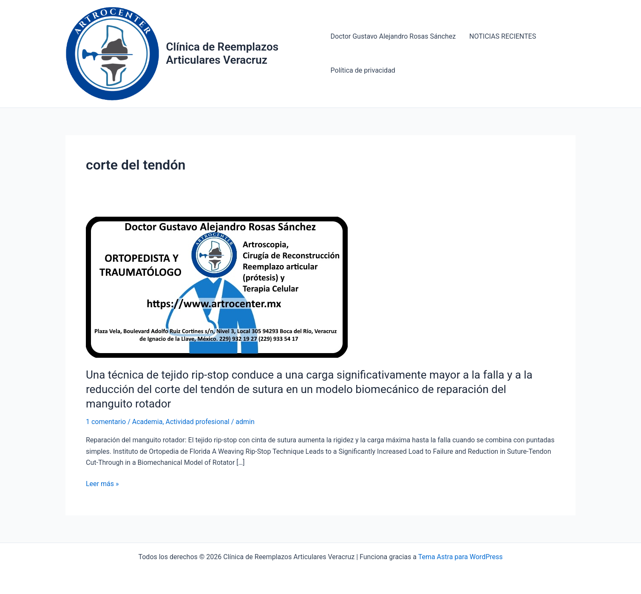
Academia (147, 422)
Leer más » (102, 483)
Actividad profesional (198, 422)
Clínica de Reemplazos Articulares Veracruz (222, 53)
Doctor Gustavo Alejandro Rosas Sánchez (393, 36)
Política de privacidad (363, 70)
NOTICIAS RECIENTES (502, 36)
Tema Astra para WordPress (460, 557)
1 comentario (106, 422)
